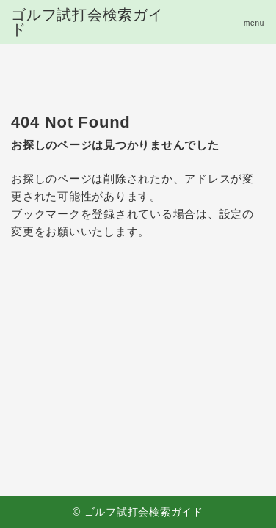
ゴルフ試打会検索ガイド (87, 22)
